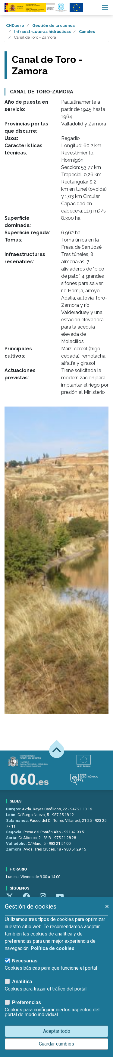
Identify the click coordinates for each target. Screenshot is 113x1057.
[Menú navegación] (105, 7)
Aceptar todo (56, 1031)
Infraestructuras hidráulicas (42, 31)
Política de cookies (52, 948)
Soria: (12, 837)
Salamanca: (18, 820)
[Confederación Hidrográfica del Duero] (36, 7)
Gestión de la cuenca (53, 25)
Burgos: (14, 809)
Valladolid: (17, 843)
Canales (87, 31)
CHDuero (15, 25)
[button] (106, 906)
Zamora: (15, 849)
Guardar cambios (56, 1044)
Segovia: (15, 832)
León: (11, 814)
